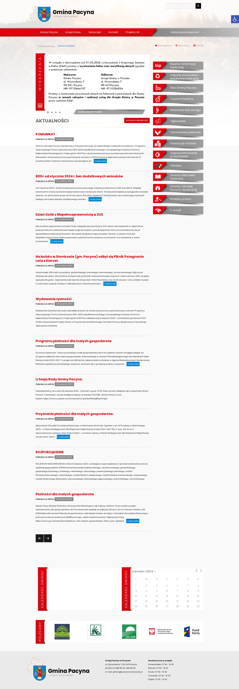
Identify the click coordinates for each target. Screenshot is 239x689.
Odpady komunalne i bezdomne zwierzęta (184, 76)
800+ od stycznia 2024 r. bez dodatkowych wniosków (79, 176)
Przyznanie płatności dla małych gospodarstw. (75, 414)
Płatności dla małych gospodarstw (65, 494)
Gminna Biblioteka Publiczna (182, 176)
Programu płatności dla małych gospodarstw (74, 341)
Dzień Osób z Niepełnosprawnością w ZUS (69, 214)
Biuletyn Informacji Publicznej (182, 65)
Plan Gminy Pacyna (183, 87)
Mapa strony (184, 45)
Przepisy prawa (180, 199)
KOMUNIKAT (45, 134)
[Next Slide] (145, 84)
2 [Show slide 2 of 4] (52, 112)
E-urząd (175, 210)
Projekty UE (132, 32)
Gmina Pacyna (49, 32)
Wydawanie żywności (53, 299)
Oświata (175, 165)
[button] (235, 19)
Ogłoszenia (177, 121)
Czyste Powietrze (181, 99)
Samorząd (95, 32)
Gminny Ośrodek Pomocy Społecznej (183, 188)
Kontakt (113, 32)
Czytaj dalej (101, 160)
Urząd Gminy (73, 32)
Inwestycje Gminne (183, 143)
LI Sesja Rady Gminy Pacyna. (59, 379)
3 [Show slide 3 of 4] (55, 112)
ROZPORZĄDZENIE (50, 452)
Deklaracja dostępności (185, 32)
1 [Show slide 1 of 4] (48, 112)
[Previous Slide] (49, 84)
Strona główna (164, 45)
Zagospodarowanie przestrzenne (183, 154)
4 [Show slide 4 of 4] (59, 112)
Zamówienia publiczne (185, 132)
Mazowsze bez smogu (185, 110)
